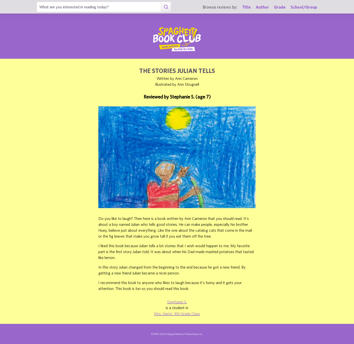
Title (246, 7)
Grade (280, 7)
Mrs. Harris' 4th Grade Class (177, 313)
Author (262, 7)
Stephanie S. (177, 302)
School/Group (304, 7)
